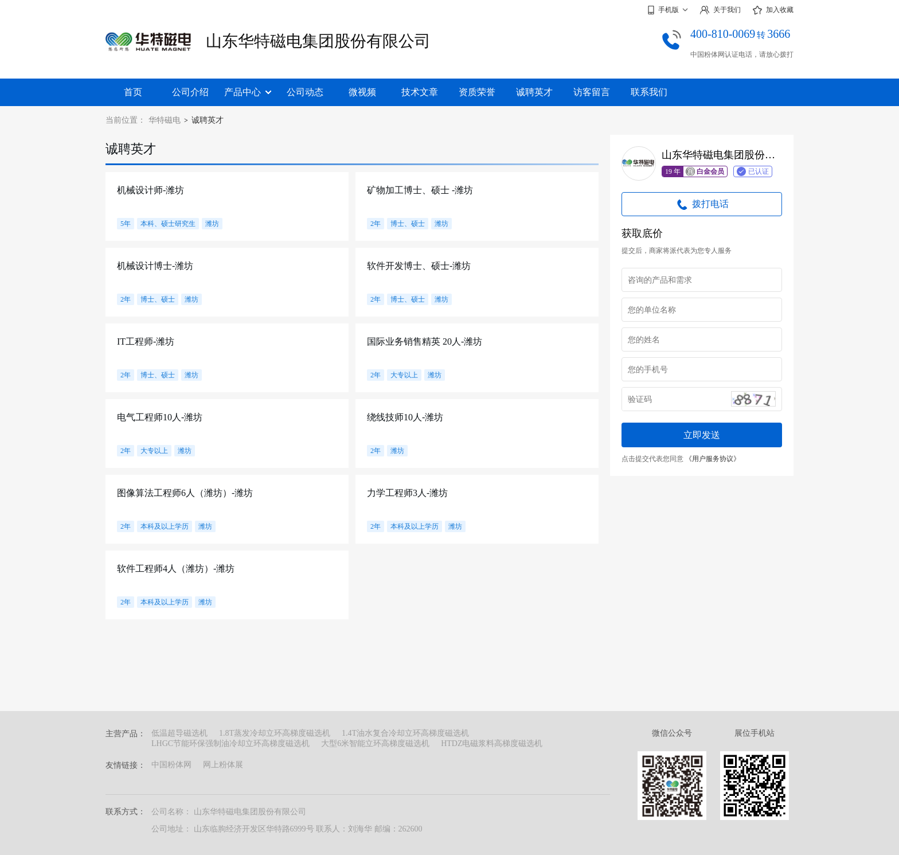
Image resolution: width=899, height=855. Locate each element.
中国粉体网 (171, 764)
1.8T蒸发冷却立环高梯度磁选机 (274, 733)
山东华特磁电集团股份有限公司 (318, 41)
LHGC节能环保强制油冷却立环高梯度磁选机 (230, 743)
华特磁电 (164, 120)
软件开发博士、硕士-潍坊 (419, 266)
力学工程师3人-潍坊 (407, 493)
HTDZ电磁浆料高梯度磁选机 (491, 743)
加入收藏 (773, 10)
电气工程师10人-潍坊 (159, 417)
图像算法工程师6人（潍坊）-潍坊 (185, 493)
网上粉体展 (223, 764)
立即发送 (701, 435)
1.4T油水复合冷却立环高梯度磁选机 (405, 733)
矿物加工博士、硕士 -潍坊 (420, 190)
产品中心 (247, 92)
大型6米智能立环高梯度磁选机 (375, 743)
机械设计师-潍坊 (150, 190)
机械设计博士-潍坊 (155, 266)
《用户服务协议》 (712, 459)
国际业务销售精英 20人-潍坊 (424, 341)
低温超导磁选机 (179, 733)
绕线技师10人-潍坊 (405, 417)
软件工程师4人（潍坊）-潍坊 (175, 568)
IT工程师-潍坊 (145, 341)
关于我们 (720, 10)
